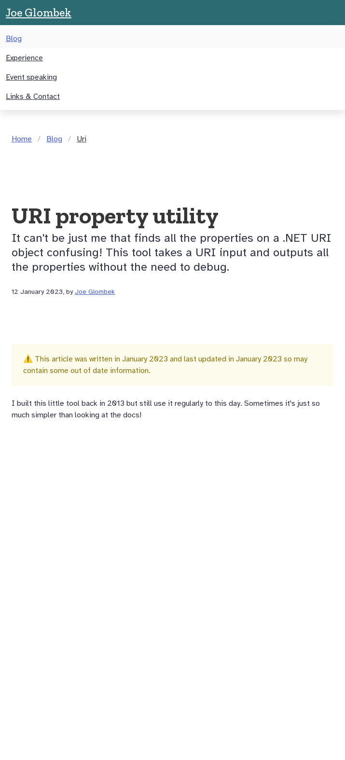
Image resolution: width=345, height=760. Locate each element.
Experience (24, 58)
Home (22, 139)
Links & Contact (33, 96)
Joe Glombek (38, 12)
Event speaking (31, 77)
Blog (14, 38)
